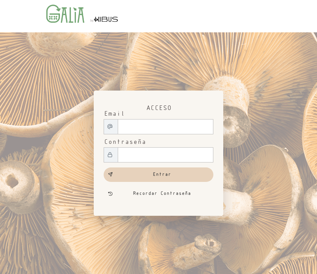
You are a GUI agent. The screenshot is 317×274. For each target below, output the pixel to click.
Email (114, 114)
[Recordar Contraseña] (159, 194)
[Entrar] (159, 174)
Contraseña (125, 142)
